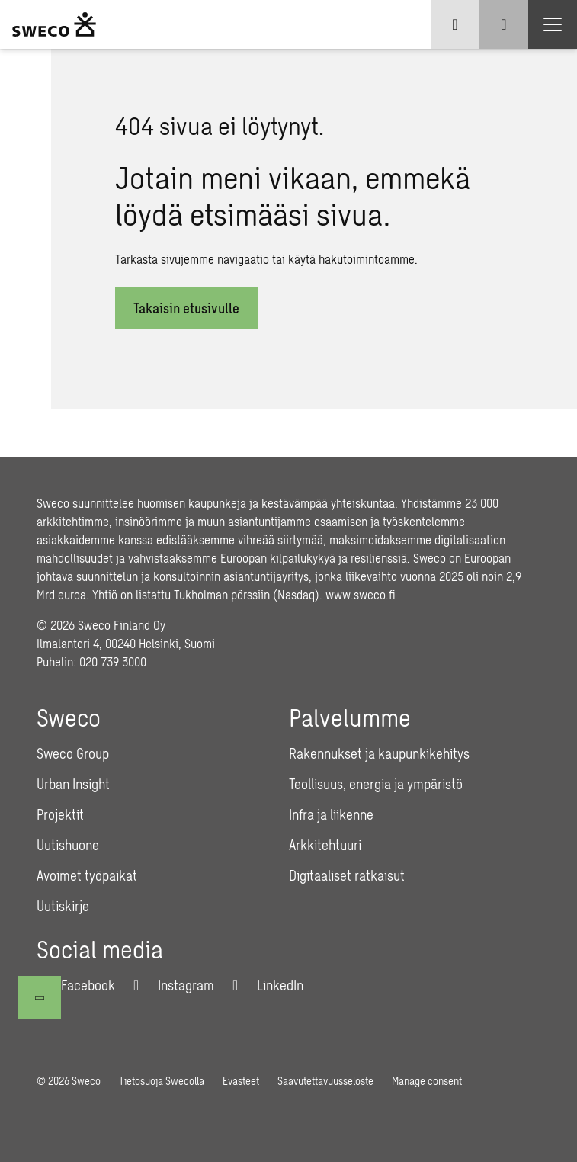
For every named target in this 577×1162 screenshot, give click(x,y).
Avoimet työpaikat (87, 875)
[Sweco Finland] (54, 24)
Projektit (60, 814)
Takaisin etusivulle (186, 308)
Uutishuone (68, 844)
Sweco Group (73, 753)
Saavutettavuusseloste (325, 1080)
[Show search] (503, 24)
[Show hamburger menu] (552, 24)
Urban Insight (73, 783)
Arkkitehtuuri (325, 844)
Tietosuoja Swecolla (161, 1080)
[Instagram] (173, 985)
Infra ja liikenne (331, 814)
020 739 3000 (112, 661)
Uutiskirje (63, 905)
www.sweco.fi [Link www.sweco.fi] (360, 594)
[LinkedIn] (267, 985)
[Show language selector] (455, 24)
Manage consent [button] (427, 1080)
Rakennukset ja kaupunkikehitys (379, 753)
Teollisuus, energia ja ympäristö (376, 783)
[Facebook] (76, 985)
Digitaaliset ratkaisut (347, 875)
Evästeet (241, 1080)
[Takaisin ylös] (39, 997)
